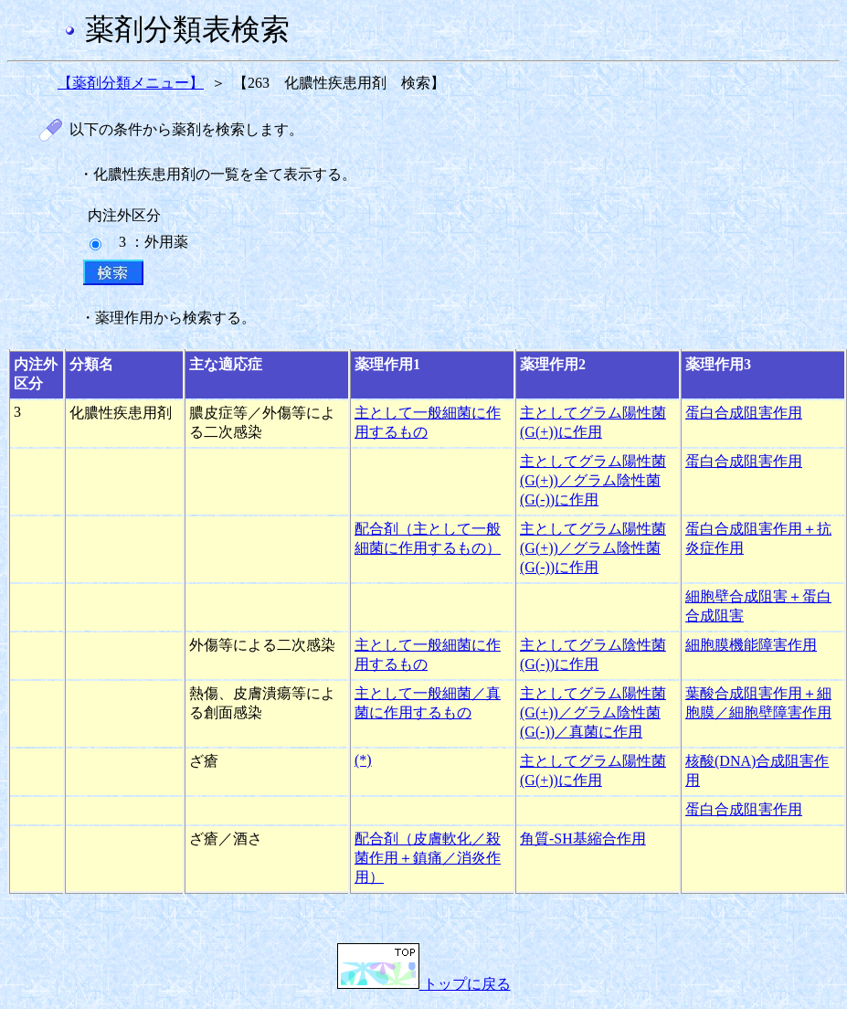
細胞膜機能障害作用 (751, 645)
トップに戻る (424, 984)
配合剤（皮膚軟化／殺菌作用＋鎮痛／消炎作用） (428, 858)
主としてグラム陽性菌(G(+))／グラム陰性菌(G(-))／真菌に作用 (593, 712)
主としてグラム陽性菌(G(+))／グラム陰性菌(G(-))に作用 (593, 480)
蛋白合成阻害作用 (743, 412)
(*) (363, 760)
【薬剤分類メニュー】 (131, 82)
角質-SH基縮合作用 (583, 838)
